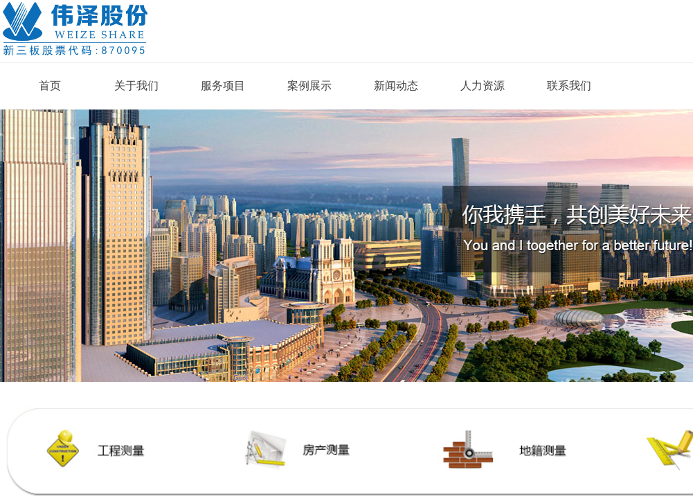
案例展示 (309, 85)
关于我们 (136, 85)
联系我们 (569, 85)
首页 (50, 85)
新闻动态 (396, 85)
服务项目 (223, 85)
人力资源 (482, 85)
